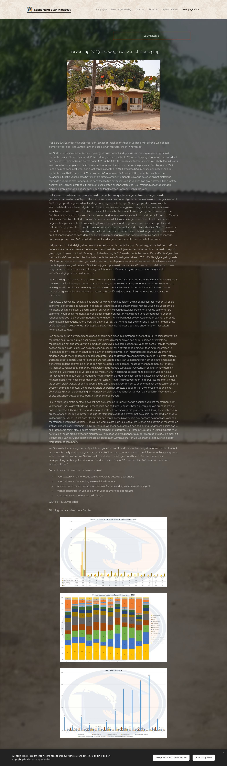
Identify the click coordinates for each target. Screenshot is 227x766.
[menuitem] (96, 9)
